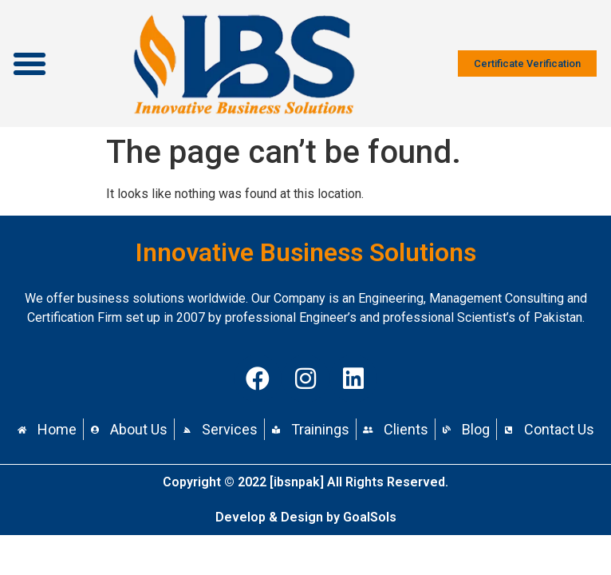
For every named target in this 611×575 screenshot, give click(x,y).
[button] (29, 64)
